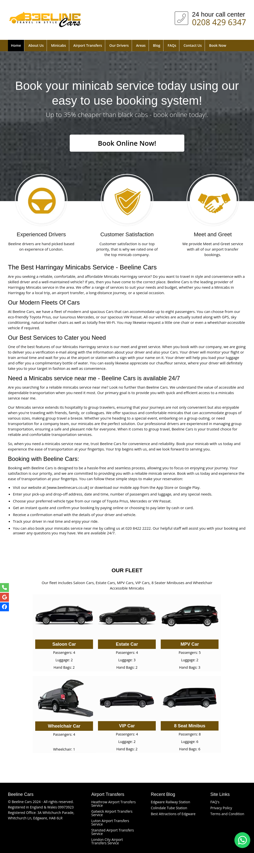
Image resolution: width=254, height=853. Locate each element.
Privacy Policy (221, 808)
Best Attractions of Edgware (173, 813)
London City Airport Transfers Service (107, 841)
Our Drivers (119, 45)
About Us (36, 45)
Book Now (217, 45)
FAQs (172, 45)
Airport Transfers (87, 45)
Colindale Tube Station (169, 808)
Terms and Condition (227, 813)
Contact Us (193, 45)
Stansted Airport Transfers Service (112, 832)
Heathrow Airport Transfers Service (113, 804)
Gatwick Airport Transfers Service (111, 813)
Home (16, 45)
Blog (156, 45)
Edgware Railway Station (170, 802)
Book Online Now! (127, 143)
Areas (141, 45)
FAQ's (215, 802)
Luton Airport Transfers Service (110, 822)
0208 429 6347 (219, 21)
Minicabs (58, 45)
